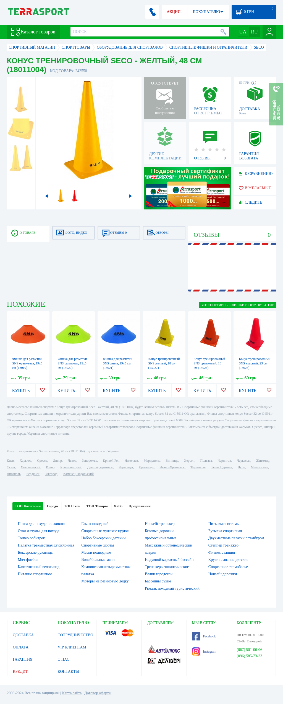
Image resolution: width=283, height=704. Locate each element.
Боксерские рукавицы (36, 552)
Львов (72, 461)
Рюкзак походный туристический (172, 588)
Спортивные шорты (97, 545)
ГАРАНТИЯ (23, 659)
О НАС (63, 659)
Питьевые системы (224, 524)
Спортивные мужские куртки (105, 531)
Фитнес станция (221, 552)
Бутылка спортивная (225, 531)
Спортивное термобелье (228, 567)
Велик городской (158, 574)
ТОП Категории (28, 506)
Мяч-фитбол (28, 560)
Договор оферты (97, 693)
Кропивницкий (70, 467)
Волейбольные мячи (98, 560)
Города (52, 506)
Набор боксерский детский (103, 538)
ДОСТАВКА (23, 635)
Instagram (204, 651)
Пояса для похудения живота (41, 524)
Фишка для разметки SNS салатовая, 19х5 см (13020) (72, 363)
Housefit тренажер (160, 524)
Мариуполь (152, 461)
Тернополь (197, 467)
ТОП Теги (72, 506)
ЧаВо (118, 506)
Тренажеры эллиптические (167, 567)
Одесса (42, 461)
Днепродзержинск (100, 467)
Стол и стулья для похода (38, 531)
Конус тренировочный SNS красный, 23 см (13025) (255, 363)
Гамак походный (94, 524)
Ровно (50, 467)
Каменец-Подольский (78, 474)
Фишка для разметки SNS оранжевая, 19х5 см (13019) (27, 363)
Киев (10, 461)
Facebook (204, 636)
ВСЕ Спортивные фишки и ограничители (237, 305)
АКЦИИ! (174, 12)
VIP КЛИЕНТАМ (72, 647)
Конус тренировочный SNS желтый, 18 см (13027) (164, 363)
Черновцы (126, 467)
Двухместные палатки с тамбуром (236, 538)
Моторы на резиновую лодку (105, 581)
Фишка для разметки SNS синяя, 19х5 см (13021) (117, 363)
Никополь (14, 474)
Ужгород (51, 474)
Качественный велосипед (38, 567)
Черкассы (243, 461)
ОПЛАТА (21, 647)
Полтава (206, 461)
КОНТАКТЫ (68, 671)
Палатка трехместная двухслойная (46, 545)
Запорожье (89, 461)
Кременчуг (146, 467)
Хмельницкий (30, 467)
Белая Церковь (221, 467)
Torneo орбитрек (31, 538)
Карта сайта (72, 693)
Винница (172, 461)
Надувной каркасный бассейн (169, 560)
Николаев (131, 461)
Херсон (189, 461)
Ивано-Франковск (172, 467)
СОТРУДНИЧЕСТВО (75, 635)
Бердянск (33, 474)
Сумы (11, 467)
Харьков (25, 461)
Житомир (262, 461)
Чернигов (224, 461)
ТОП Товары (97, 506)
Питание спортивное (35, 574)
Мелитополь (259, 467)
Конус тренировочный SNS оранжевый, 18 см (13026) (209, 363)
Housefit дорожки (222, 574)
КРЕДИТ (20, 671)
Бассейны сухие (158, 581)
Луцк (241, 467)
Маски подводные (96, 552)
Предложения (140, 506)
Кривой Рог (111, 461)
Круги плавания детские (228, 560)
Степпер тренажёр (223, 545)
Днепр (57, 461)
